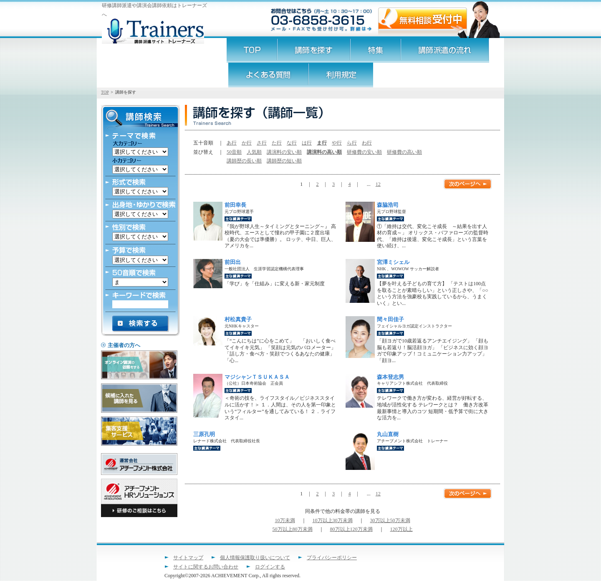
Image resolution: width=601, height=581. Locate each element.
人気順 (254, 152)
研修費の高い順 (404, 152)
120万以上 (401, 529)
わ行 (367, 143)
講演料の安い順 (284, 152)
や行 (337, 143)
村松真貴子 (238, 319)
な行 (292, 143)
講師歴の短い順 (284, 161)
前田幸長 (235, 205)
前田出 (233, 262)
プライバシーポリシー (332, 558)
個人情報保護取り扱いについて (255, 558)
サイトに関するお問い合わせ (205, 567)
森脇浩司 (388, 205)
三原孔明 (204, 434)
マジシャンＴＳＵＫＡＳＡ (257, 377)
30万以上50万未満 (390, 520)
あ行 (232, 143)
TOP (105, 92)
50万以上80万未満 (293, 529)
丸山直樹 (388, 434)
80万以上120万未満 (351, 529)
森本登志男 (390, 377)
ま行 (322, 143)
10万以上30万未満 (333, 520)
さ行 (262, 143)
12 (378, 184)
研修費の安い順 (364, 152)
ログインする (270, 567)
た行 (277, 143)
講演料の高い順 (324, 152)
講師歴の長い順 (244, 161)
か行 (247, 143)
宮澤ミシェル (393, 262)
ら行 (352, 143)
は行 (307, 143)
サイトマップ (188, 558)
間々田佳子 (390, 319)
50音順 (234, 152)
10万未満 (285, 520)
